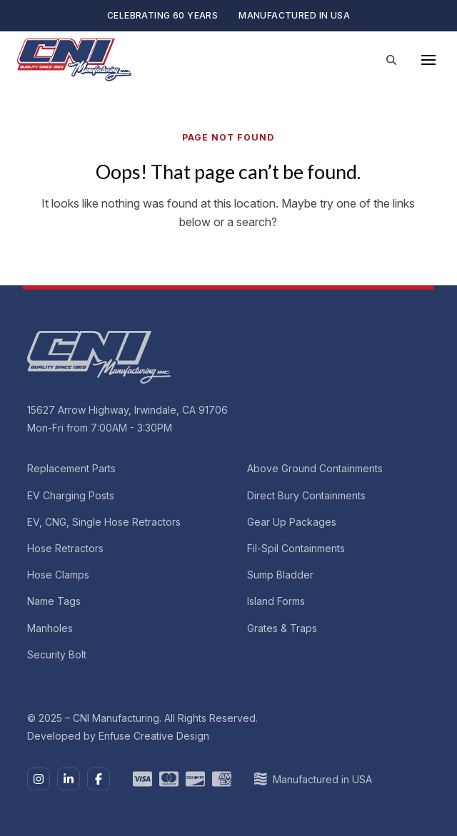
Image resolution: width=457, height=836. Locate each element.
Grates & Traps (282, 627)
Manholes (50, 627)
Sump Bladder (280, 575)
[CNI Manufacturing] (74, 60)
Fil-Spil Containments (296, 548)
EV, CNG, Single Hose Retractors (104, 522)
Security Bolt (56, 654)
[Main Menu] (428, 60)
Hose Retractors (65, 548)
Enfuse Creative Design (154, 736)
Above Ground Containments (315, 468)
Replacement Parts (71, 468)
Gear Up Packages (291, 522)
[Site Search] (391, 60)
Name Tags (54, 601)
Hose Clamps (58, 575)
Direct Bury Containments (306, 495)
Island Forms (276, 601)
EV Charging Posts (70, 495)
